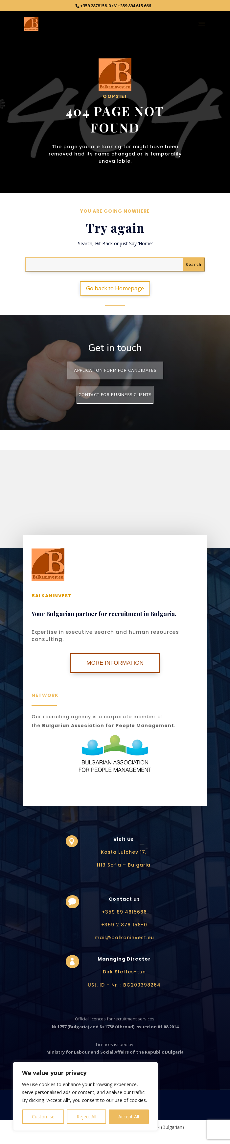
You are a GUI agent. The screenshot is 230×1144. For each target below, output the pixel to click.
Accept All (128, 1116)
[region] (85, 1096)
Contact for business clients (115, 394)
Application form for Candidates (115, 370)
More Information (114, 663)
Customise (43, 1116)
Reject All (86, 1116)
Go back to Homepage (115, 288)
